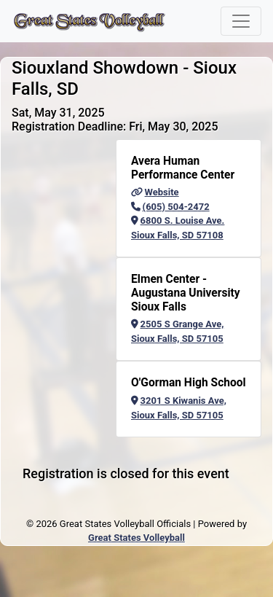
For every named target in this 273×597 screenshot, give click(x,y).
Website (155, 192)
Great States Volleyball (136, 537)
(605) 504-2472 (170, 206)
